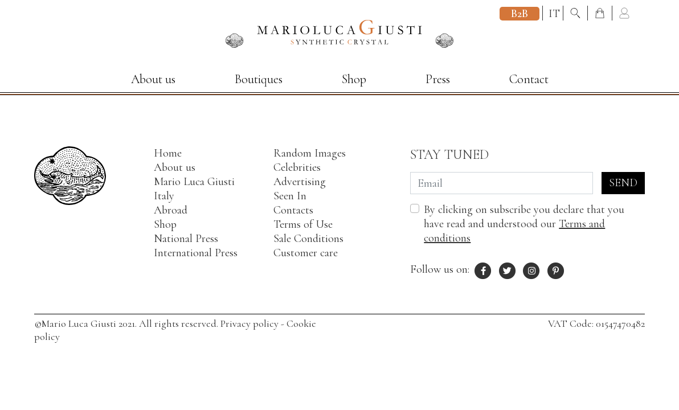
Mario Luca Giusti (194, 181)
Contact (529, 79)
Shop (354, 79)
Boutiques (259, 79)
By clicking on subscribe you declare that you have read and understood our (524, 224)
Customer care (305, 253)
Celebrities (297, 167)
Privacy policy (249, 323)
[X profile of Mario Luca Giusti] (507, 269)
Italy (164, 196)
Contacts (293, 210)
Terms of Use (303, 224)
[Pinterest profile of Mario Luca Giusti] (556, 269)
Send (623, 183)
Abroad (170, 210)
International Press (196, 253)
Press (438, 79)
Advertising (299, 181)
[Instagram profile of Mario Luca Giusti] (531, 269)
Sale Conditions (308, 238)
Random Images (309, 153)
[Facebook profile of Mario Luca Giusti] (483, 269)
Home (168, 153)
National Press (186, 238)
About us (153, 79)
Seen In (289, 196)
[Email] (501, 183)
